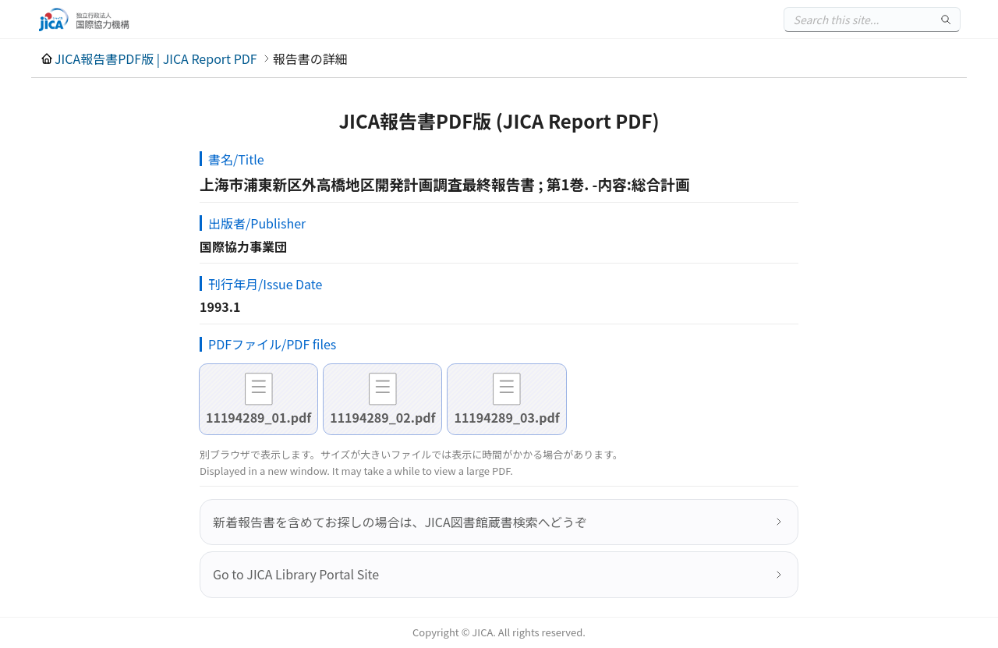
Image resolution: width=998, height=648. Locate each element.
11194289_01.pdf (258, 417)
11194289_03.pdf (506, 417)
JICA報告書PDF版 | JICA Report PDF (156, 58)
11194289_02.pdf (382, 417)
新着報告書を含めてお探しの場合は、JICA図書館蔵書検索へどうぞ (400, 521)
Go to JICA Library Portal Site (296, 574)
